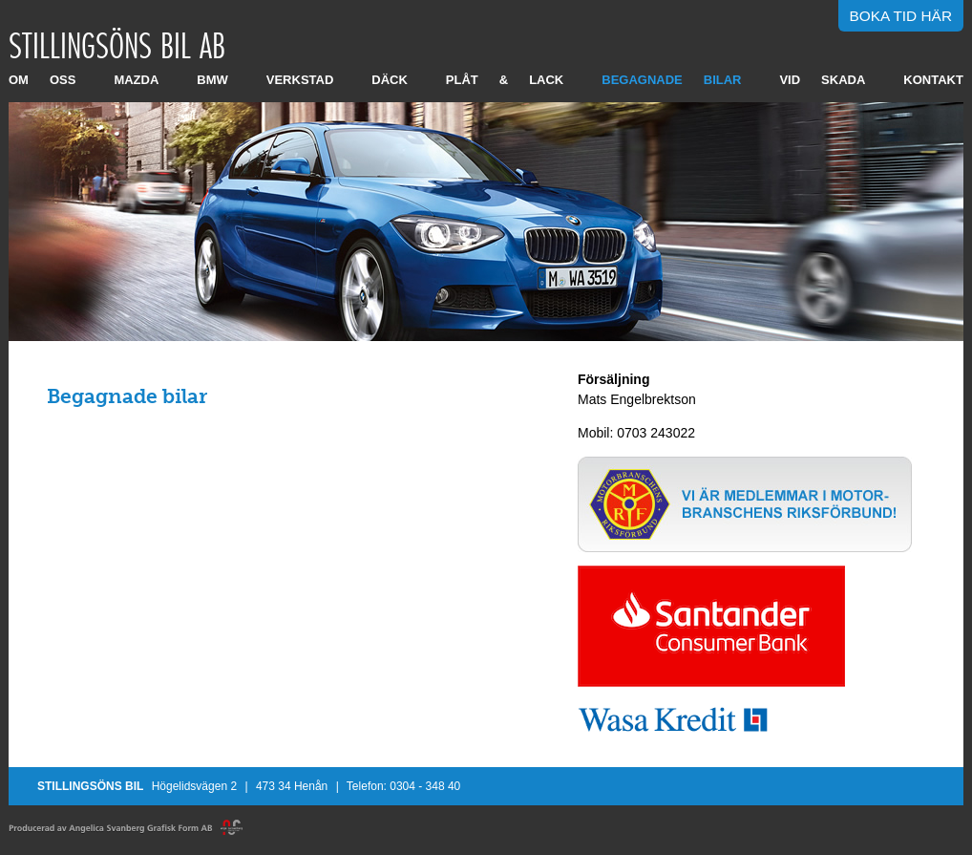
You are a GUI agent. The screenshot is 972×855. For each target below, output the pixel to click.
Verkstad (300, 80)
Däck (389, 80)
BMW (212, 80)
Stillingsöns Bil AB (117, 45)
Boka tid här (901, 16)
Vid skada (822, 80)
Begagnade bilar (671, 80)
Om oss (42, 80)
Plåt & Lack (504, 80)
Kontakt (933, 80)
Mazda (136, 80)
